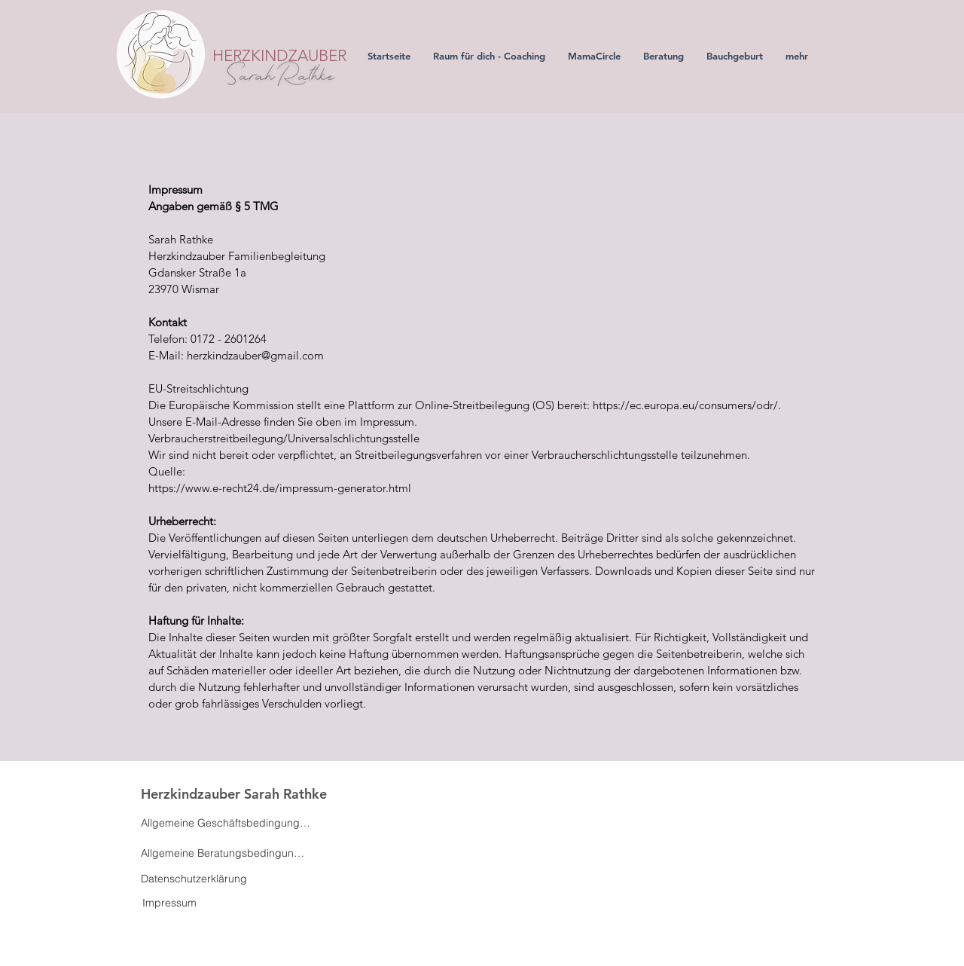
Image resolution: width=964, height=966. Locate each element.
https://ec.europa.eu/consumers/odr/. (687, 405)
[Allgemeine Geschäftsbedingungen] (225, 823)
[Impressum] (169, 903)
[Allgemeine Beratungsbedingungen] (225, 853)
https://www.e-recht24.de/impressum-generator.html (281, 488)
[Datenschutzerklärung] (194, 879)
